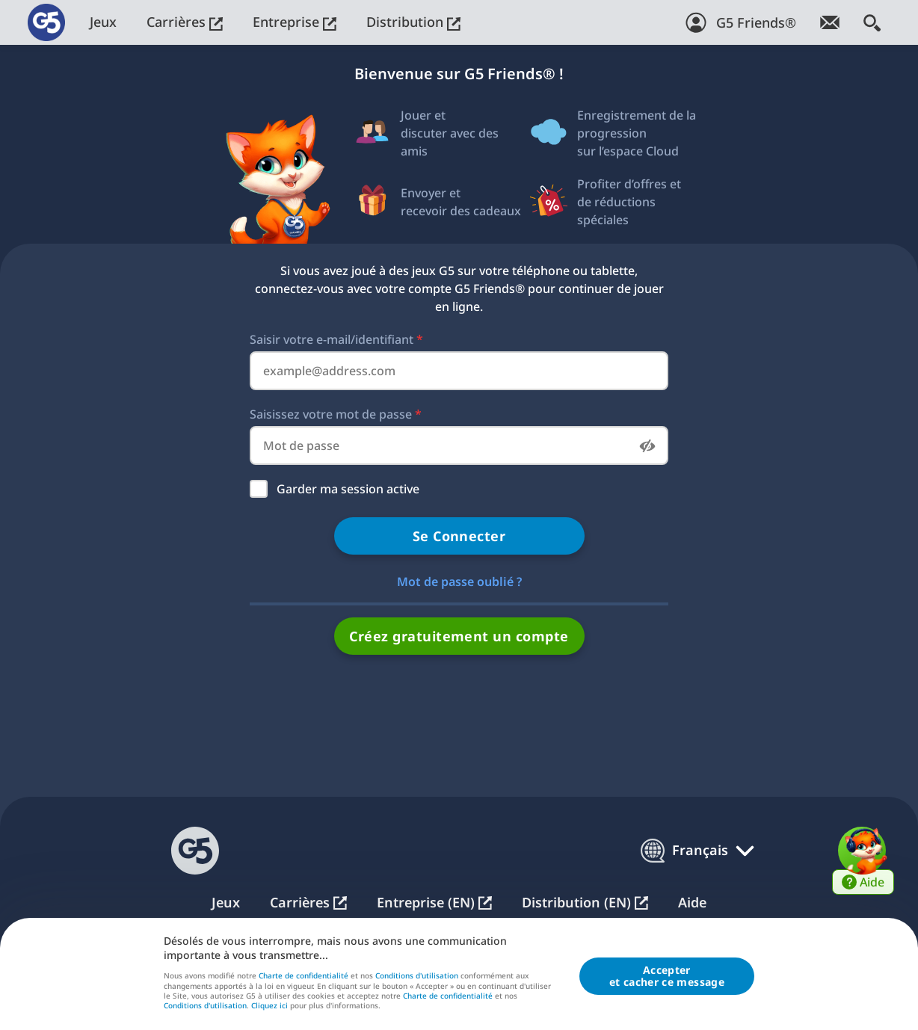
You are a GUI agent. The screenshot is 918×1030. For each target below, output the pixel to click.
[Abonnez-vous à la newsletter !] (830, 22)
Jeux (103, 22)
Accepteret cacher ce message (666, 976)
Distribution (413, 22)
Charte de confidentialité (303, 976)
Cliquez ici (269, 1006)
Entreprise (294, 22)
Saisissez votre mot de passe (336, 414)
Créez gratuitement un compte (458, 636)
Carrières (185, 22)
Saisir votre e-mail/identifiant (336, 339)
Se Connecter (459, 536)
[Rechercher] (872, 22)
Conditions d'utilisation (416, 976)
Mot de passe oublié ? (459, 581)
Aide (692, 902)
